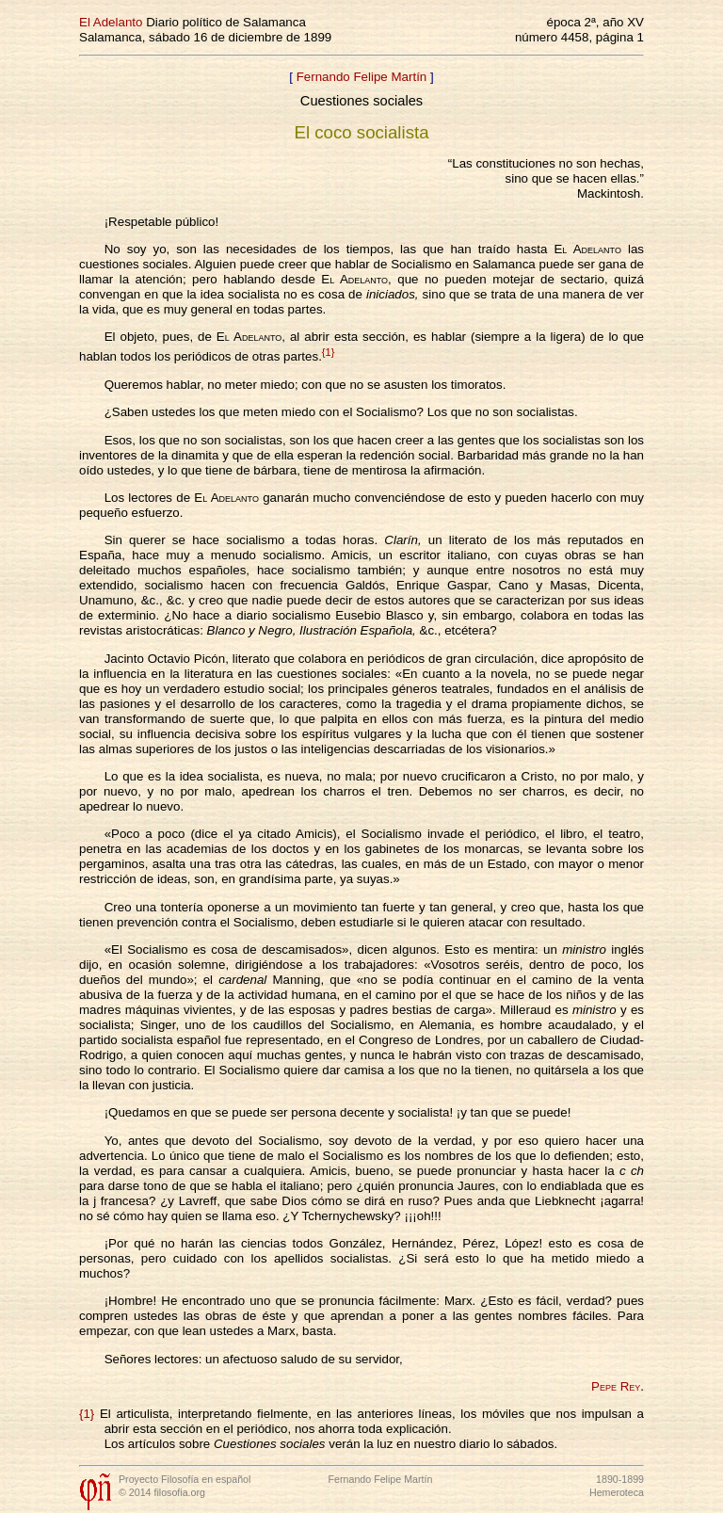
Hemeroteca (616, 1492)
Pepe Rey (615, 1386)
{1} (328, 352)
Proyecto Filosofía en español (184, 1479)
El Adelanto (110, 22)
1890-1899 (620, 1479)
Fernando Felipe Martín (362, 77)
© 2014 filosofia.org (162, 1492)
